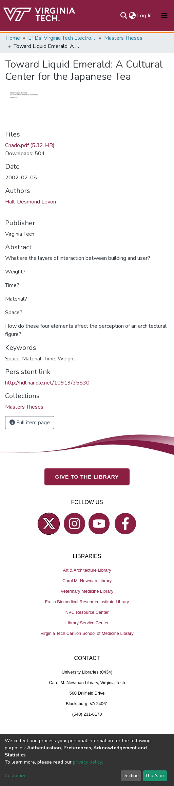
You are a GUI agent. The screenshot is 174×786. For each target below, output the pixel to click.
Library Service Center (87, 622)
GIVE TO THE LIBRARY (87, 477)
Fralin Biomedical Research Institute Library (87, 601)
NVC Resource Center (87, 612)
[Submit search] (123, 16)
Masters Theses (123, 38)
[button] (132, 16)
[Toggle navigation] (164, 15)
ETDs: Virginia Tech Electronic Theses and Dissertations (62, 38)
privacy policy (87, 762)
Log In (144, 15)
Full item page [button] (29, 422)
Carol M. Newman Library (87, 580)
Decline (130, 775)
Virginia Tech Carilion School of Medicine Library (86, 633)
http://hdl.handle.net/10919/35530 (47, 383)
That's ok (155, 775)
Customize (16, 775)
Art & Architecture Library (87, 570)
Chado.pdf (30, 145)
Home (12, 38)
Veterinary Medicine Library (87, 591)
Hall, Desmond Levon (30, 202)
